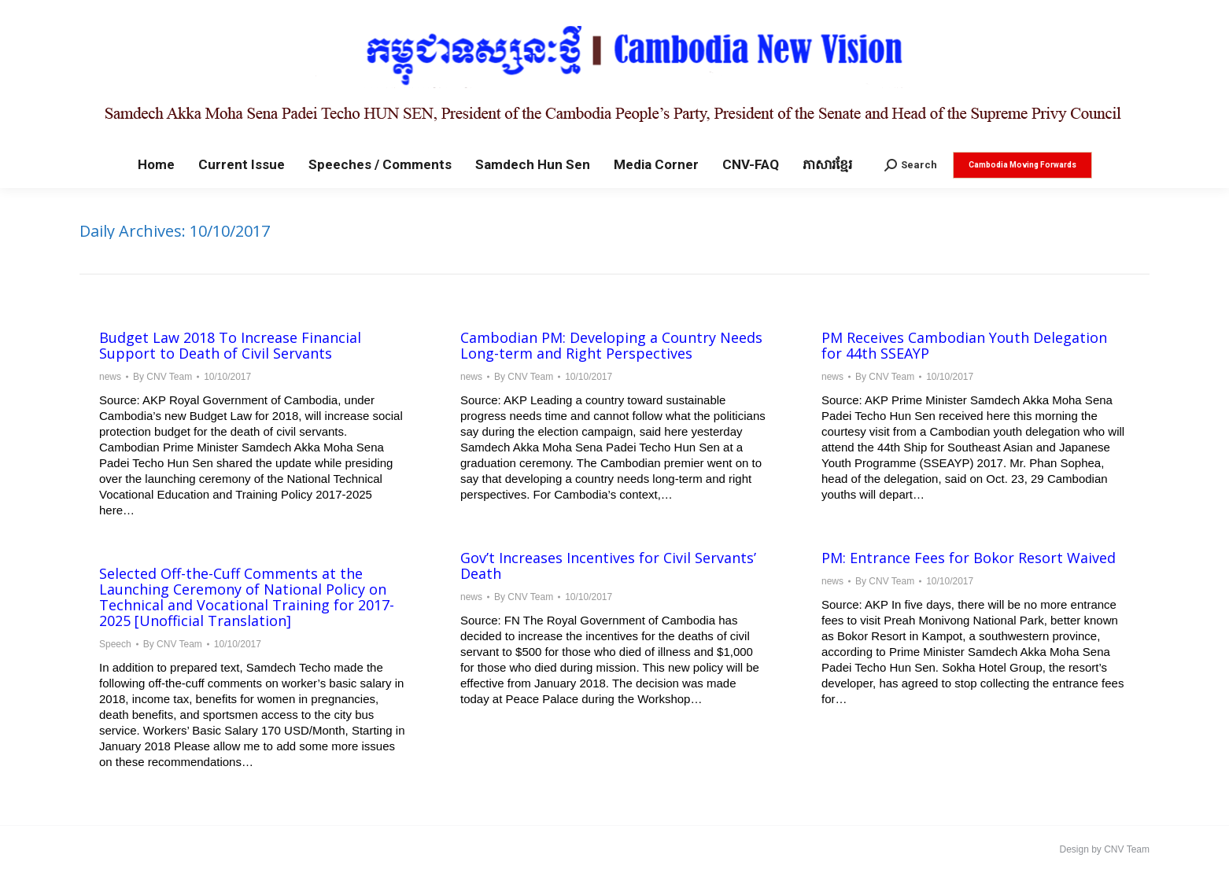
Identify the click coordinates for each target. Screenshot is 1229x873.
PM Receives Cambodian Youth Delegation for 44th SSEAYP (964, 345)
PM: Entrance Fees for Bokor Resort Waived (968, 557)
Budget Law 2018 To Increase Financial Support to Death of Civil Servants (230, 345)
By (162, 376)
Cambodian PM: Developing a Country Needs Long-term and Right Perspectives (611, 345)
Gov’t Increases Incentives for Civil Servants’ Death (608, 565)
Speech (115, 644)
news (110, 376)
